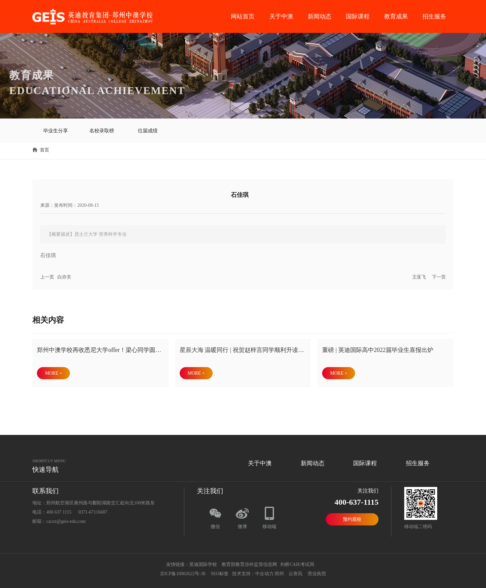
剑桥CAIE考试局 (297, 562)
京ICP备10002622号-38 (182, 571)
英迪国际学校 (203, 562)
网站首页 (243, 16)
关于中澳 (281, 16)
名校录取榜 (101, 129)
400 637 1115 (58, 509)
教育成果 (396, 16)
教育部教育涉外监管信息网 (248, 562)
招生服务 (434, 16)
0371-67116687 (92, 509)
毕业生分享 (55, 129)
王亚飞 (419, 274)
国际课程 (358, 16)
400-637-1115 (357, 499)
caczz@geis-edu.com (65, 519)
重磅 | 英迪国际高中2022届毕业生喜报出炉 (377, 347)
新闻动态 (319, 16)
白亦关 (64, 274)
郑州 (279, 571)
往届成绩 (147, 129)
